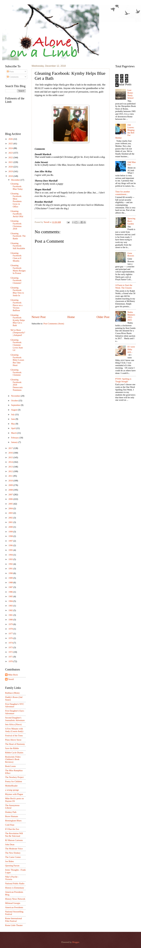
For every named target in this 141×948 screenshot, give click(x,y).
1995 (11, 550)
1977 (11, 633)
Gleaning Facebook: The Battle (18, 236)
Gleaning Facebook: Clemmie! (16, 280)
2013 (11, 466)
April (13, 428)
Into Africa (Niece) (13, 724)
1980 (11, 619)
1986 (11, 592)
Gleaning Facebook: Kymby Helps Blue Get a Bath (18, 320)
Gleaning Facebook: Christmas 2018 (16, 225)
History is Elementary (14, 888)
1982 (11, 610)
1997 (11, 541)
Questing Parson (12, 865)
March (14, 433)
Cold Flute (9, 825)
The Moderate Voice (14, 848)
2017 (11, 448)
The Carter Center (13, 857)
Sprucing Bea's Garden (131, 221)
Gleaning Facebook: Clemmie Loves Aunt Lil (17, 345)
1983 (11, 605)
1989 (11, 578)
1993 (11, 559)
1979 (11, 624)
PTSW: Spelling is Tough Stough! (123, 380)
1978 (11, 629)
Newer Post (39, 317)
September (16, 405)
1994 (11, 555)
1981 (11, 615)
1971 (11, 657)
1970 (11, 661)
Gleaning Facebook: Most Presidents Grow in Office (16, 200)
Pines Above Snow (13, 740)
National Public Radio (14, 883)
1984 (11, 601)
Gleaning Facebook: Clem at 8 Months (16, 257)
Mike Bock (13, 675)
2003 (11, 513)
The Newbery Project (14, 777)
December (15, 180)
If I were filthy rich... (131, 349)
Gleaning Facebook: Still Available (18, 246)
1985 (11, 596)
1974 (11, 643)
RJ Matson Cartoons (14, 840)
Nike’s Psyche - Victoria (12, 878)
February (15, 437)
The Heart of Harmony (15, 744)
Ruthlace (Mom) (12, 693)
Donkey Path (10, 812)
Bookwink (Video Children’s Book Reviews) (13, 759)
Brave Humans (11, 816)
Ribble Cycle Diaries (14, 752)
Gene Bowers (130, 254)
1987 (11, 587)
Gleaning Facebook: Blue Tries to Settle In (17, 291)
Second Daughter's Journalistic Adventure (15, 718)
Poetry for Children (13, 781)
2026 (11, 139)
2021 (11, 162)
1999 (11, 531)
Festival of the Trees (14, 735)
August (14, 410)
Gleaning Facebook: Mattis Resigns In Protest (18, 269)
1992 (11, 564)
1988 (11, 582)
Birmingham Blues (13, 820)
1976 (11, 638)
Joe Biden (9, 861)
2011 (11, 476)
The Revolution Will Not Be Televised (14, 834)
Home (71, 317)
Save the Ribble (12, 748)
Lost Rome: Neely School (130, 94)
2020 (11, 167)
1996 (11, 545)
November (16, 396)
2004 (11, 508)
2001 (11, 522)
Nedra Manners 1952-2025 (131, 316)
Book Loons (10, 766)
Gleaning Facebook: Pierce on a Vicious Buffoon (16, 305)
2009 (11, 485)
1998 (11, 536)
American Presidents (14, 907)
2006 (11, 499)
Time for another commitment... (122, 192)
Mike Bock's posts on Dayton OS (14, 799)
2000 (11, 527)
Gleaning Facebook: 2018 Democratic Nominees (17, 384)
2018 (11, 176)
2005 (11, 504)
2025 (11, 143)
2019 (11, 171)
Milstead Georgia (12, 903)
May (13, 424)
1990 (11, 573)
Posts (10, 71)
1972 (11, 652)
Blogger (75, 942)
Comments (13, 77)
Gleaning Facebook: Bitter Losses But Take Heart (17, 360)
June (13, 419)
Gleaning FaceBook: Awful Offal (17, 213)
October (15, 400)
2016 (11, 453)
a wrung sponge (12, 790)
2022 (11, 157)
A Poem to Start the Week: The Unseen (123, 286)
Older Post (102, 317)
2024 (11, 148)
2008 (11, 490)
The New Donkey (13, 853)
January (14, 442)
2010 (11, 480)
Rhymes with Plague (14, 794)
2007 (11, 494)
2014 (11, 462)
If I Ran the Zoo (12, 829)
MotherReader (11, 786)
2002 (11, 518)
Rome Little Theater (14, 925)
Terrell (47, 222)
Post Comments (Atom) (53, 323)
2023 (11, 153)
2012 (11, 471)
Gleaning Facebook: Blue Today (17, 186)
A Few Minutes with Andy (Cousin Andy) (14, 729)
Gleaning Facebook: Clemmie (16, 372)
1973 (11, 647)
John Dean (9, 844)
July (13, 414)
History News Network (15, 899)
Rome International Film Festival (13, 919)
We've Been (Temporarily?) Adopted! (18, 332)
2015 (11, 457)
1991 (11, 568)
